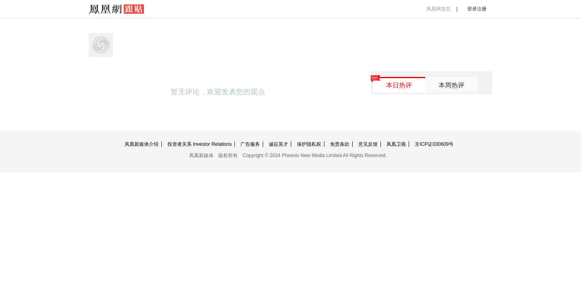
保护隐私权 (309, 144)
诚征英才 (278, 144)
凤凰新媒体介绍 (142, 144)
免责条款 (339, 144)
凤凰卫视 (396, 144)
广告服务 (250, 144)
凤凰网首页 (438, 9)
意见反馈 (368, 144)
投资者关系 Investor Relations (199, 144)
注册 (482, 9)
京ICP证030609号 (434, 144)
